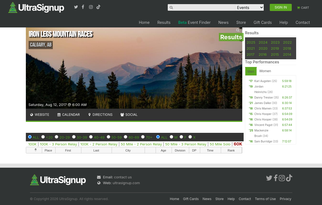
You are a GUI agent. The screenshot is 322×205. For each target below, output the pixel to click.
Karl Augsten (262, 81)
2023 (275, 42)
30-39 (82, 137)
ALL (36, 137)
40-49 (99, 137)
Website (39, 115)
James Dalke (262, 103)
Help (283, 22)
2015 (275, 54)
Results (163, 22)
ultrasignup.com (126, 183)
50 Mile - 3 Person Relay (186, 144)
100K (32, 144)
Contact (303, 22)
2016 (263, 54)
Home (144, 22)
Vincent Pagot (263, 125)
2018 (287, 48)
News (223, 22)
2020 (263, 48)
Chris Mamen (263, 108)
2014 (287, 54)
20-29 (64, 137)
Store (241, 22)
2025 (251, 42)
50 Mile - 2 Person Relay (141, 144)
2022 (287, 42)
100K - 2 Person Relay (98, 144)
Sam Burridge (263, 141)
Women (265, 71)
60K (238, 144)
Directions (99, 115)
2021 (251, 48)
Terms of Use (265, 199)
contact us (123, 177)
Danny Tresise (263, 97)
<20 (49, 137)
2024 (263, 42)
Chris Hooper (263, 114)
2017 (251, 54)
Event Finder (194, 22)
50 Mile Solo (220, 144)
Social (128, 115)
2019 (275, 48)
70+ (149, 137)
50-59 (116, 137)
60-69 (133, 137)
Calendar (68, 115)
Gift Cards (263, 22)
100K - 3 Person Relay (58, 144)
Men (250, 71)
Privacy (285, 199)
